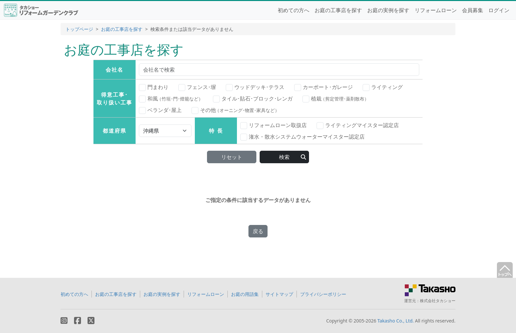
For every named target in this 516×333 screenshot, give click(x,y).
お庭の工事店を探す (338, 10)
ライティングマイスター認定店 (358, 125)
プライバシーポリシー (323, 294)
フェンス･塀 (197, 87)
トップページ (79, 29)
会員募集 (472, 10)
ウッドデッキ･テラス (255, 87)
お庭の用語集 (245, 294)
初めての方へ (293, 10)
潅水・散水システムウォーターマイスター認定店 (302, 137)
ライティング (383, 87)
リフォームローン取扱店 (273, 125)
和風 (171, 98)
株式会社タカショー (437, 300)
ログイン (498, 10)
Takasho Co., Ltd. (395, 321)
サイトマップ (279, 294)
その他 (235, 110)
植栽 (335, 98)
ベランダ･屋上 (160, 110)
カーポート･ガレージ (323, 87)
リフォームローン (436, 10)
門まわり (153, 87)
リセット (231, 157)
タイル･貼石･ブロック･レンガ (253, 99)
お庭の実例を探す (388, 10)
